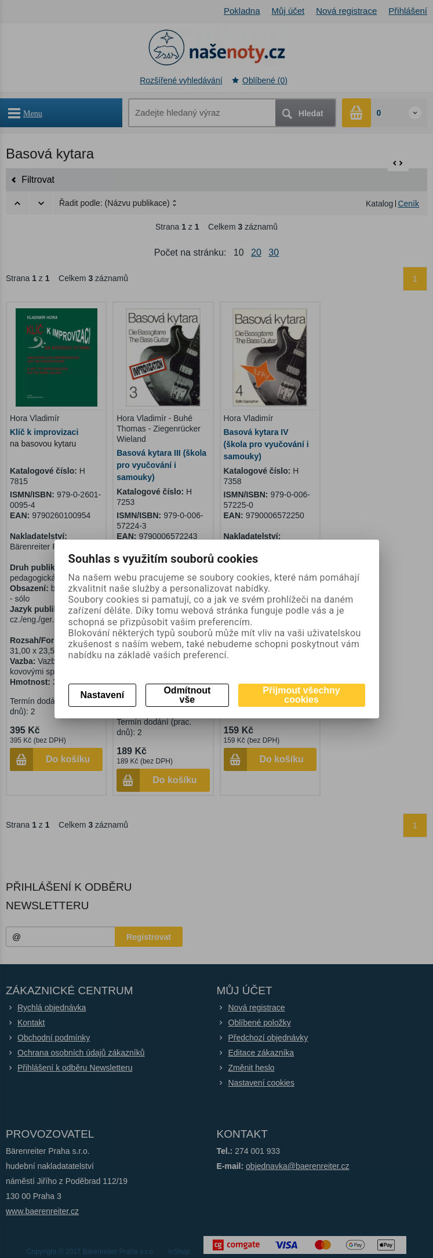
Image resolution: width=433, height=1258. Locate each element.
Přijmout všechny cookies (301, 694)
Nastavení (103, 695)
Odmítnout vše (186, 694)
